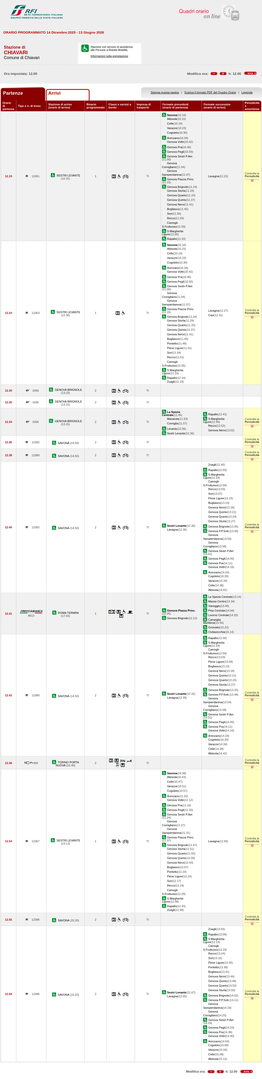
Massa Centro (217, 601)
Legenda (247, 92)
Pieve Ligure (175, 348)
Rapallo (172, 238)
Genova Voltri (175, 141)
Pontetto (172, 343)
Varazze (172, 128)
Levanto (172, 428)
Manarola (173, 418)
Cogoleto (172, 132)
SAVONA (64, 443)
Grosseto (214, 627)
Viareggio (214, 605)
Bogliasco (173, 209)
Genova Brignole (177, 186)
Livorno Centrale (218, 615)
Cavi (211, 315)
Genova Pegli (175, 151)
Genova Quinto (176, 199)
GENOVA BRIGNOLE (68, 389)
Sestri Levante (176, 433)
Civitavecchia (216, 631)
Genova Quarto (176, 195)
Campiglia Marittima (212, 621)
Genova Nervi (175, 204)
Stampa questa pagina (165, 92)
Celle (170, 123)
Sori (169, 213)
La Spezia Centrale (220, 596)
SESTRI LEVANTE (68, 175)
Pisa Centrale (216, 610)
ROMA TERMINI (68, 612)
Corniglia (172, 423)
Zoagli (171, 381)
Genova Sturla (176, 190)
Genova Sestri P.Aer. (180, 156)
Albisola (172, 118)
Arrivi (54, 93)
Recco (171, 218)
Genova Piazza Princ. (180, 179)
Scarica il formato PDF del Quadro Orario (210, 92)
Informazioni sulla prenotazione (109, 56)
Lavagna (213, 176)
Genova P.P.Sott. (218, 531)
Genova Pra (174, 147)
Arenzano (173, 138)
